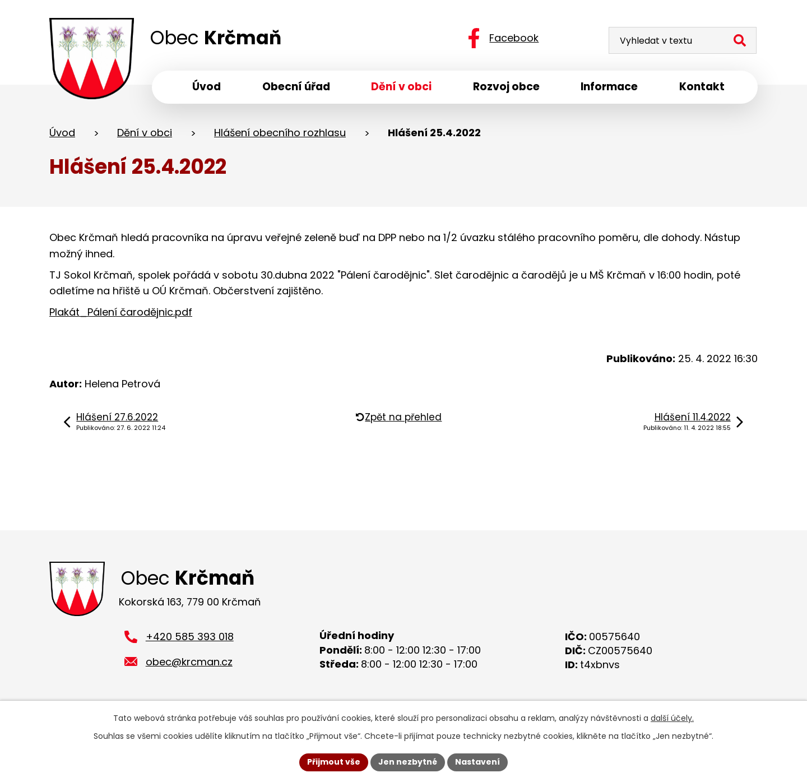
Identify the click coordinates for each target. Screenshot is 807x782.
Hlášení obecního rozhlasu (280, 134)
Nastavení (477, 761)
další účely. (672, 718)
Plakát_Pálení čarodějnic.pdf (120, 313)
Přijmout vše (333, 761)
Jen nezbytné (407, 761)
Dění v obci (144, 134)
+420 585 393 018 (190, 639)
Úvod (62, 134)
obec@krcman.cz (189, 665)
